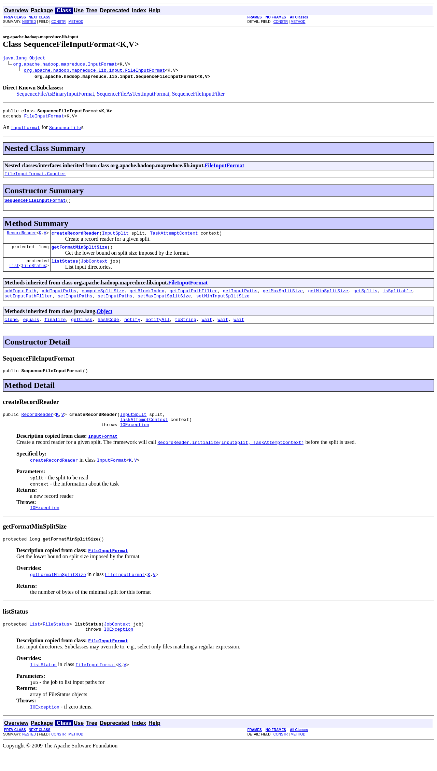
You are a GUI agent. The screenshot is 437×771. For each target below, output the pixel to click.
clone (11, 330)
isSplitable (397, 300)
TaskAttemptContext (174, 239)
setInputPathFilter (28, 306)
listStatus (65, 269)
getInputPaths (240, 300)
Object (104, 321)
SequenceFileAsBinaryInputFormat (55, 95)
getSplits (365, 300)
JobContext (94, 269)
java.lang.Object (24, 59)
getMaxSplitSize (283, 300)
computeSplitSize (103, 300)
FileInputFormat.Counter (35, 177)
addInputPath (20, 300)
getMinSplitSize (328, 300)
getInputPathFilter (193, 300)
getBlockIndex (147, 300)
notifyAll (158, 330)
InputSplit (115, 239)
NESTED (29, 22)
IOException (134, 440)
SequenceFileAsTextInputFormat (133, 95)
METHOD (76, 22)
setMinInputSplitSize (223, 306)
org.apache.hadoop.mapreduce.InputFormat (65, 65)
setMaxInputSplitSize (164, 306)
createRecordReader (75, 239)
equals (31, 330)
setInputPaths (75, 306)
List (14, 275)
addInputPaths (59, 300)
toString (185, 330)
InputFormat (102, 451)
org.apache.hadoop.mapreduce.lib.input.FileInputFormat (94, 71)
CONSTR (58, 22)
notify (132, 330)
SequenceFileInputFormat (35, 205)
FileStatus (34, 275)
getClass (81, 330)
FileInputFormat (44, 119)
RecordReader (21, 239)
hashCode (108, 330)
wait (206, 330)
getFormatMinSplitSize (80, 254)
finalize (55, 330)
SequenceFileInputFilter (198, 95)
